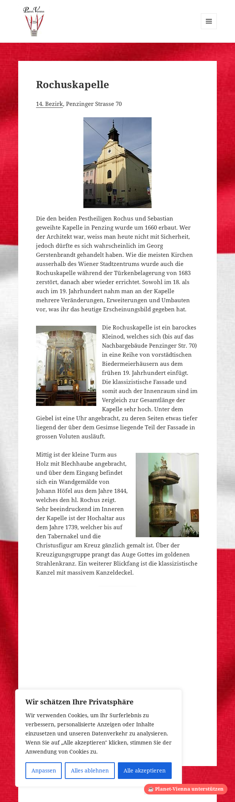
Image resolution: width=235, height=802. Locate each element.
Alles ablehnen (90, 770)
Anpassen (43, 770)
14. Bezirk (49, 103)
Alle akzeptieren (145, 770)
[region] (98, 738)
